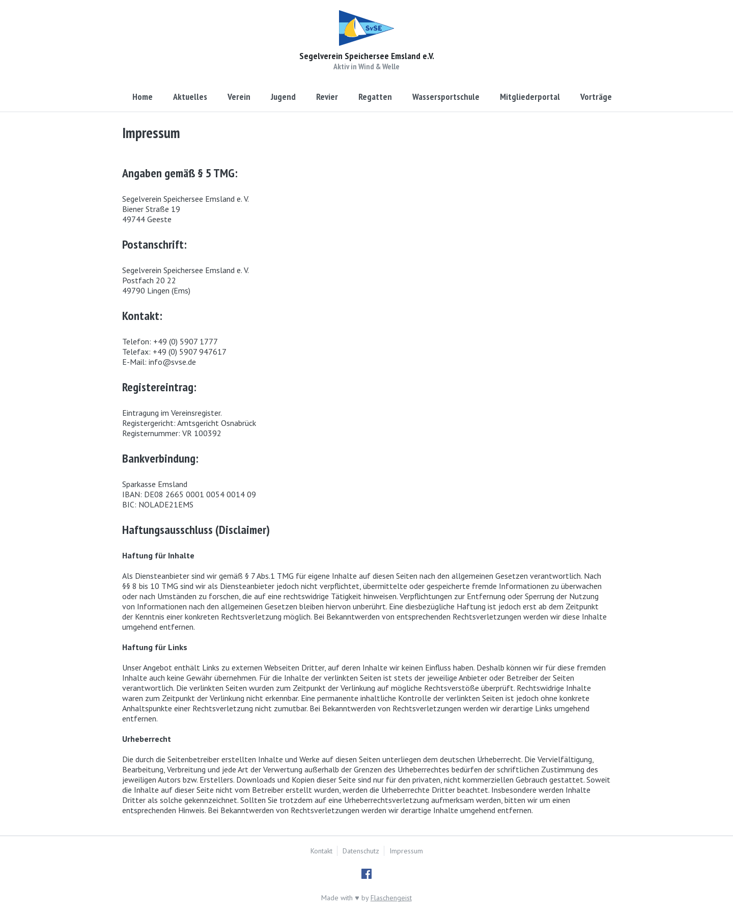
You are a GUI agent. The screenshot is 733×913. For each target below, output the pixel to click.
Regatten (375, 96)
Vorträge (596, 96)
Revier (327, 96)
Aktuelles (190, 96)
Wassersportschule (446, 96)
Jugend (283, 96)
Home (142, 96)
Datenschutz (361, 850)
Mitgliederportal (530, 96)
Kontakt (321, 850)
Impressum (406, 850)
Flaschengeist (391, 897)
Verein (239, 96)
